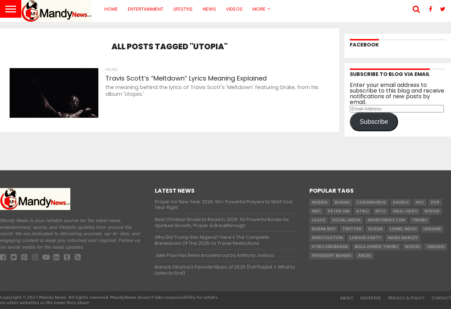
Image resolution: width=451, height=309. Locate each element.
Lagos (318, 220)
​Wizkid (432, 211)
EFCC (380, 211)
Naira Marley (403, 238)
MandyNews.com (386, 220)
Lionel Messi (403, 229)
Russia (375, 229)
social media (346, 220)
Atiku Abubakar (330, 246)
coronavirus (371, 202)
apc (419, 202)
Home (111, 9)
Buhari (342, 202)
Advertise (370, 298)
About (346, 298)
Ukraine (432, 229)
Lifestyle (183, 9)
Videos (234, 9)
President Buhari (331, 255)
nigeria (320, 202)
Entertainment (145, 9)
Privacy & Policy (406, 298)
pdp (435, 202)
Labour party (365, 238)
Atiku (362, 211)
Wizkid (412, 246)
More (259, 9)
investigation (327, 238)
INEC (316, 211)
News (209, 9)
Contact (441, 298)
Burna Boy (324, 229)
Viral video (405, 211)
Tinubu (419, 220)
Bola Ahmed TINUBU (376, 246)
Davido (401, 202)
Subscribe (374, 121)
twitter (352, 229)
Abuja (364, 255)
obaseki (436, 246)
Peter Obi (338, 211)
